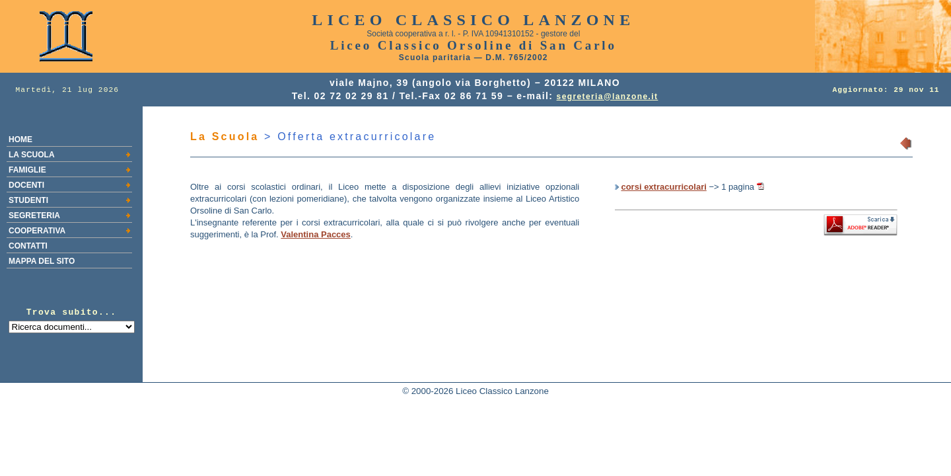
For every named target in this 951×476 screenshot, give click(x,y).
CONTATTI (28, 246)
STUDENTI (28, 200)
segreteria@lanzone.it (607, 96)
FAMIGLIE (27, 170)
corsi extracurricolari (663, 187)
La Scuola (224, 136)
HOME (20, 139)
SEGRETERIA (34, 215)
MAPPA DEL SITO (42, 261)
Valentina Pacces (316, 234)
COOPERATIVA (37, 230)
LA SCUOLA (32, 154)
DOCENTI (26, 185)
